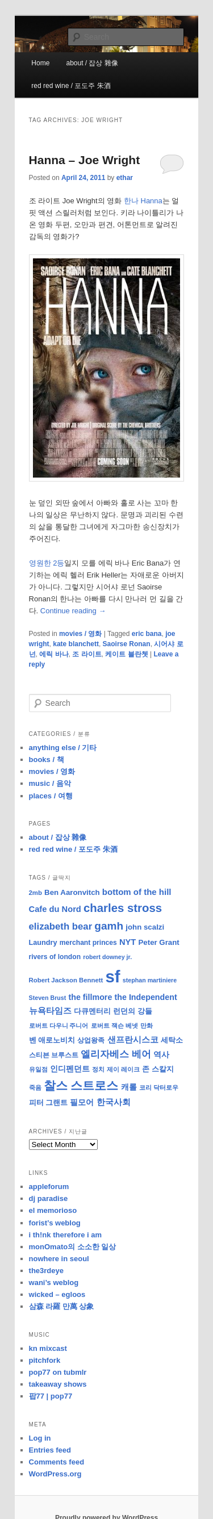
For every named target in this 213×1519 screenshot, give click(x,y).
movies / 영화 (80, 634)
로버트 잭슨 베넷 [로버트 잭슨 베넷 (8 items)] (114, 1025)
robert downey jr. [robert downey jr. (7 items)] (107, 956)
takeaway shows (58, 1384)
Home (40, 63)
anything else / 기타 (63, 747)
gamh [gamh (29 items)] (108, 926)
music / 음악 (50, 783)
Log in (40, 1438)
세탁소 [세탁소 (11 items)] (172, 1040)
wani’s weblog (54, 1282)
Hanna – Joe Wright (84, 159)
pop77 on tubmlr (58, 1372)
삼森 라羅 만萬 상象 (61, 1306)
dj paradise (48, 1198)
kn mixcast (48, 1348)
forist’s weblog (55, 1223)
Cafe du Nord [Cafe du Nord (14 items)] (55, 909)
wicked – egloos (57, 1294)
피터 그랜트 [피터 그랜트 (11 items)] (48, 1102)
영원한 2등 (47, 563)
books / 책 (46, 759)
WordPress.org (55, 1474)
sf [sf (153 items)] (113, 976)
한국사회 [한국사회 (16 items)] (114, 1102)
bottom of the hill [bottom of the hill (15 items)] (137, 892)
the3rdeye (46, 1270)
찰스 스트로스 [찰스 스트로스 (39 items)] (81, 1085)
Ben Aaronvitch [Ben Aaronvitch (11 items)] (72, 892)
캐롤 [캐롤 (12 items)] (129, 1087)
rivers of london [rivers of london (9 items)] (55, 957)
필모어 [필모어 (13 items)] (82, 1102)
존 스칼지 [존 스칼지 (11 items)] (158, 1069)
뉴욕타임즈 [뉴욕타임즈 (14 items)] (50, 1010)
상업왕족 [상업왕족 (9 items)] (91, 1040)
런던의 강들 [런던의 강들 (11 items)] (132, 1011)
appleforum (49, 1186)
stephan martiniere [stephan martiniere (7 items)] (150, 980)
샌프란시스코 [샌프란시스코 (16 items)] (132, 1039)
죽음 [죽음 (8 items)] (35, 1087)
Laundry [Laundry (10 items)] (43, 943)
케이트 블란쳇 (126, 654)
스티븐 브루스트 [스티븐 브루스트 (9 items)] (53, 1055)
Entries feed (50, 1450)
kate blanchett (76, 644)
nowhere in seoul (59, 1258)
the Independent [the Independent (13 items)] (146, 997)
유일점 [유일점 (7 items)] (38, 1069)
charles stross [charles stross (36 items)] (122, 908)
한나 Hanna (143, 200)
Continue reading (73, 610)
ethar (124, 178)
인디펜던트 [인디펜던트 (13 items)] (70, 1068)
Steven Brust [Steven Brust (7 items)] (47, 997)
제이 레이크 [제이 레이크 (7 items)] (123, 1069)
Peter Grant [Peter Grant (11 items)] (159, 942)
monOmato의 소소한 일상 (72, 1246)
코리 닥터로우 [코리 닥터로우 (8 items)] (158, 1087)
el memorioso (53, 1210)
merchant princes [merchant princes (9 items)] (88, 943)
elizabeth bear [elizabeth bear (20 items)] (61, 926)
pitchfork (45, 1360)
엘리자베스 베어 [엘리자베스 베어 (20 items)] (116, 1054)
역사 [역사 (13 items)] (161, 1054)
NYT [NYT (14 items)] (127, 942)
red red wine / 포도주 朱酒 (70, 86)
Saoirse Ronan (127, 644)
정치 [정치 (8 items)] (98, 1069)
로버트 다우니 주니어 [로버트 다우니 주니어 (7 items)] (59, 1025)
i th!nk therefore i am (65, 1235)
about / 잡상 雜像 (92, 63)
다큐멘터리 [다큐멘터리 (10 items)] (92, 1011)
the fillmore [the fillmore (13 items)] (90, 997)
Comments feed (57, 1462)
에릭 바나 (53, 654)
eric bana (147, 634)
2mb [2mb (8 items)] (35, 892)
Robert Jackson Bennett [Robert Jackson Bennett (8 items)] (66, 980)
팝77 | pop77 (51, 1396)
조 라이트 (86, 654)
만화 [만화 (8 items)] (146, 1025)
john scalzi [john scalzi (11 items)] (145, 927)
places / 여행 (51, 796)
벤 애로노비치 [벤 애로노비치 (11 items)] (52, 1040)
